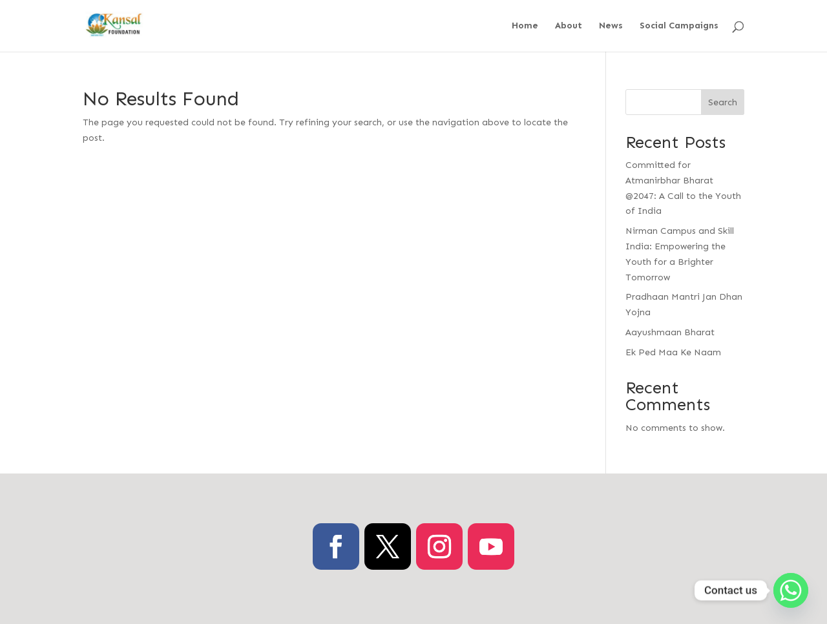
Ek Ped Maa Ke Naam (673, 352)
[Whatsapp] (790, 590)
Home (525, 26)
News (611, 26)
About (568, 26)
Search (722, 102)
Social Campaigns (679, 26)
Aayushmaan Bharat (670, 332)
